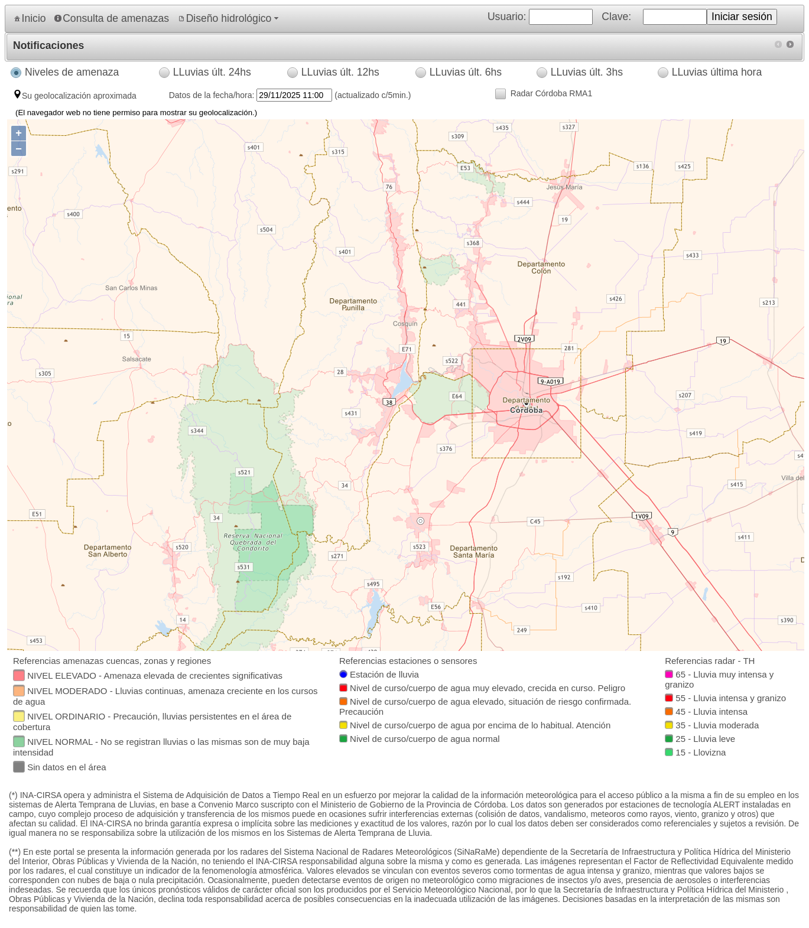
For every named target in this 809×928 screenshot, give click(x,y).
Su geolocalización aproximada (79, 95)
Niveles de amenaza (72, 72)
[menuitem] (29, 18)
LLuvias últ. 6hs (466, 72)
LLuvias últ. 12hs (340, 72)
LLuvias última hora (717, 72)
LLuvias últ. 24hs (212, 72)
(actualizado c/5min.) (371, 95)
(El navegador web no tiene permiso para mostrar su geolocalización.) (136, 112)
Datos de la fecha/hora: (213, 95)
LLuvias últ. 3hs (587, 72)
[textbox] (19, 675)
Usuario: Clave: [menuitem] (644, 17)
